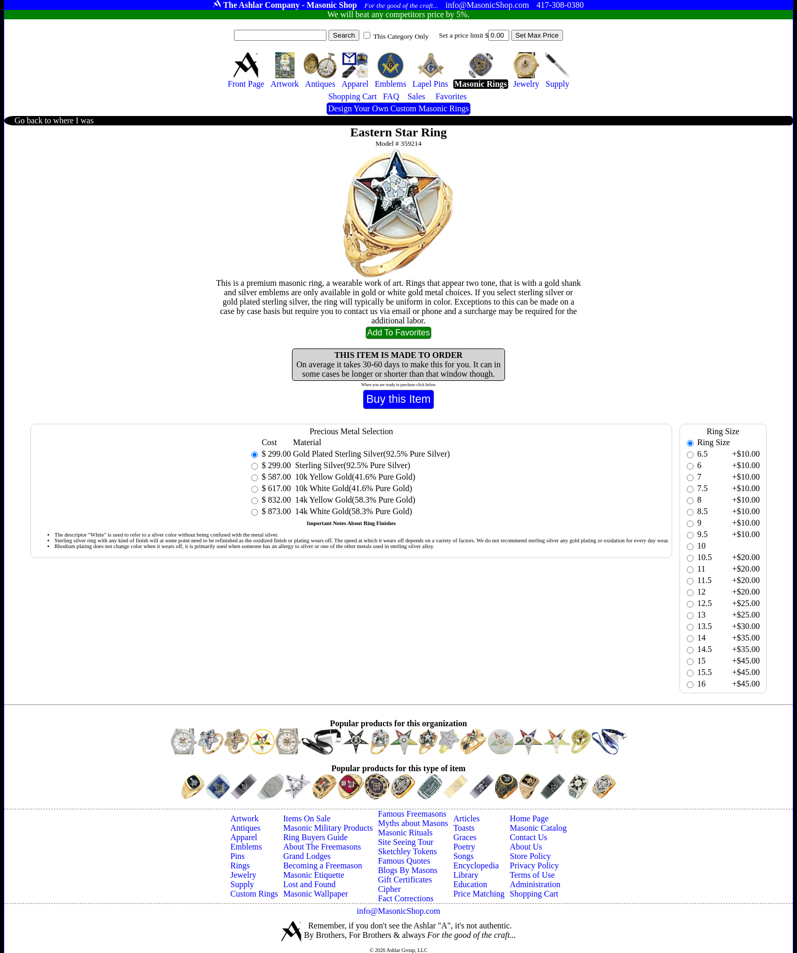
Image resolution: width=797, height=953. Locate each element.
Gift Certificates (405, 879)
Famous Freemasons (412, 813)
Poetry (464, 846)
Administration (535, 884)
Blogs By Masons (408, 870)
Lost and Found (309, 884)
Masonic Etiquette (313, 874)
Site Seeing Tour (405, 842)
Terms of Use (532, 874)
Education (470, 884)
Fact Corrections (405, 898)
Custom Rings (254, 893)
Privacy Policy (534, 865)
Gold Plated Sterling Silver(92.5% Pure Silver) (371, 453)
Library (465, 874)
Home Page (529, 818)
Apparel (243, 837)
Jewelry (243, 874)
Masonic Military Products (328, 827)
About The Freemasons (322, 846)
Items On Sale (307, 818)
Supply (242, 884)
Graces (464, 837)
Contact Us (528, 837)
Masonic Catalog (538, 827)
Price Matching (479, 893)
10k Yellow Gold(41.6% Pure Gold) (354, 476)
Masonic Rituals (405, 832)
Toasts (464, 827)
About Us (526, 846)
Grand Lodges (307, 856)
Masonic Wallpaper (315, 893)
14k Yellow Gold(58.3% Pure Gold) (354, 499)
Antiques (245, 827)
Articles (466, 818)
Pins (237, 856)
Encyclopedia (476, 865)
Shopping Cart (534, 893)
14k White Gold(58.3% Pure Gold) (352, 511)
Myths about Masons (413, 823)
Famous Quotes (404, 860)
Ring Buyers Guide (315, 837)
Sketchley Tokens (407, 851)
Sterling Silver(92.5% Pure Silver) (351, 465)
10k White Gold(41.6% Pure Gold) (352, 488)
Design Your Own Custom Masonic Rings (398, 108)
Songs (463, 856)
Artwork (244, 818)
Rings (240, 865)
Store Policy (530, 856)
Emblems (246, 846)
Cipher (389, 889)
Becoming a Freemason (322, 865)
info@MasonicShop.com (398, 910)
